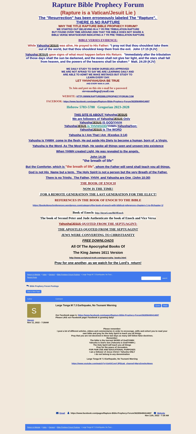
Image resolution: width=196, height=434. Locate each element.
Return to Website (33, 275)
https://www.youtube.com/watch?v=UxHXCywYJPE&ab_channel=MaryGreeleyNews (112, 363)
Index (45, 275)
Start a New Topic (33, 292)
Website (161, 413)
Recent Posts (32, 277)
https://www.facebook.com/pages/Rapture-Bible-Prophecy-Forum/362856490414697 (118, 315)
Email (62, 413)
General (52, 275)
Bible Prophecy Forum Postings (68, 275)
